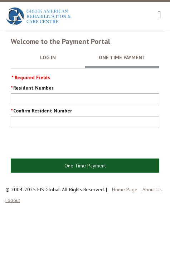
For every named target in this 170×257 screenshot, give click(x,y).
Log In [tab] (48, 57)
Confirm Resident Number (42, 110)
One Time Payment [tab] (122, 57)
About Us (152, 189)
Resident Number (33, 88)
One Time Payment (85, 165)
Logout (12, 200)
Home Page (124, 189)
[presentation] (65, 144)
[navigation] (159, 15)
